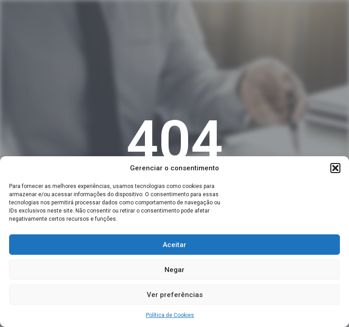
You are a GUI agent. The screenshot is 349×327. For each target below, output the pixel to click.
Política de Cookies (170, 315)
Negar (174, 270)
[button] (335, 168)
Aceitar (174, 245)
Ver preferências (175, 295)
